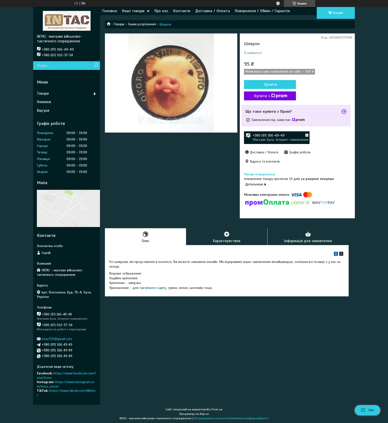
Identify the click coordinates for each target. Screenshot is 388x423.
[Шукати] (95, 65)
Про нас (161, 10)
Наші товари (133, 10)
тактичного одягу (153, 288)
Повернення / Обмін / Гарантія (262, 10)
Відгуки (43, 110)
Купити (270, 84)
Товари (119, 24)
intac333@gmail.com (57, 339)
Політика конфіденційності (249, 418)
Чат (367, 410)
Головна (109, 10)
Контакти (181, 10)
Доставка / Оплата (212, 10)
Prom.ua (217, 409)
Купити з (270, 95)
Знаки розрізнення (142, 24)
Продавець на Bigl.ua (194, 414)
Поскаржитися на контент (211, 418)
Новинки (44, 102)
